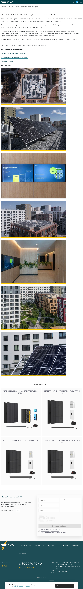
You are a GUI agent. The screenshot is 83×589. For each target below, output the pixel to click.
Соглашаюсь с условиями (64, 586)
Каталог (75, 546)
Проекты (51, 546)
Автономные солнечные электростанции (14, 57)
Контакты (22, 553)
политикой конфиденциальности (50, 531)
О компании (63, 546)
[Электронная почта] (49, 510)
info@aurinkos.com (61, 571)
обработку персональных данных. (57, 532)
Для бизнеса (39, 546)
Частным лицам (24, 546)
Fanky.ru (52, 580)
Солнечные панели (7, 61)
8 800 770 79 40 (30, 563)
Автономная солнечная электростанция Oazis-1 (20, 411)
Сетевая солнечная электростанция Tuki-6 (62, 411)
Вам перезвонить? (26, 567)
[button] (81, 2)
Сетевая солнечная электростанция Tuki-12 (20, 461)
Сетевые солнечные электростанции (13, 53)
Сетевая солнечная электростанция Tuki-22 (62, 461)
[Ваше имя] (49, 500)
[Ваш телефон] (49, 505)
